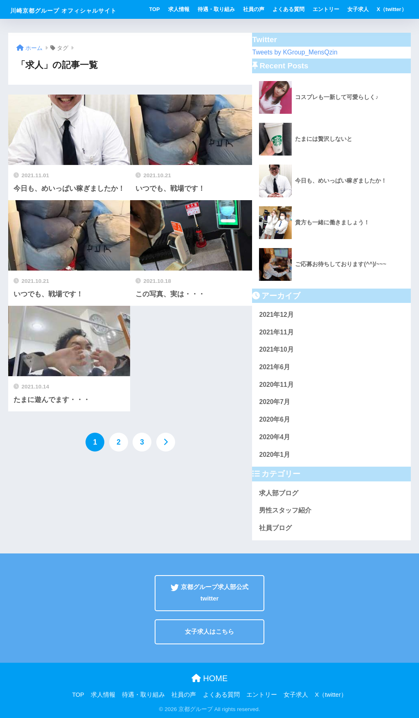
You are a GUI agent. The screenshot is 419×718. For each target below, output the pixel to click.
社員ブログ (275, 527)
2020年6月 (274, 419)
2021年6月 (274, 367)
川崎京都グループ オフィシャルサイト (63, 10)
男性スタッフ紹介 (285, 510)
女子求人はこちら (209, 631)
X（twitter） (392, 9)
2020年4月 (274, 437)
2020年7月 (274, 401)
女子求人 (358, 9)
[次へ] (165, 442)
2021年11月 (276, 332)
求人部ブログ (278, 493)
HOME (209, 678)
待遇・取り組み (216, 9)
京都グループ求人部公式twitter (209, 592)
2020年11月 (276, 384)
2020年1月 (274, 454)
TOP (154, 9)
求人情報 (178, 9)
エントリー (326, 9)
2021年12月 (276, 314)
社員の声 (253, 9)
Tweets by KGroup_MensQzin (294, 52)
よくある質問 (288, 9)
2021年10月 (276, 349)
